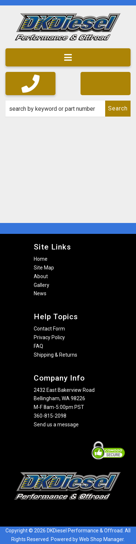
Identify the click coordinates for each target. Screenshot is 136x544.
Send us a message (56, 424)
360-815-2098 (50, 416)
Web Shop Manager (101, 539)
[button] (68, 109)
